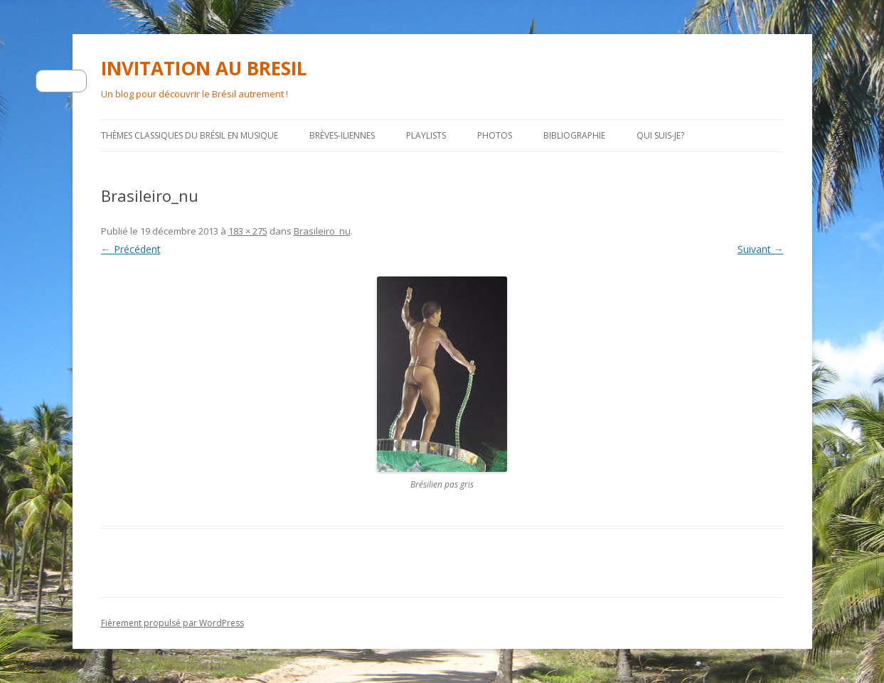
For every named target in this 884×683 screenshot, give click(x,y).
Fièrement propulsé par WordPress (172, 623)
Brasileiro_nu (322, 231)
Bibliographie (574, 135)
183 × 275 (247, 231)
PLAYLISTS (426, 135)
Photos (494, 135)
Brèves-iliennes (342, 135)
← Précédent (131, 249)
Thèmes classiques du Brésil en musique (189, 135)
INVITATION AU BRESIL (204, 68)
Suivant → (760, 249)
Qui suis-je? (660, 135)
